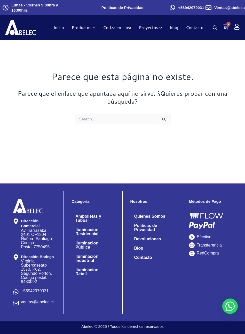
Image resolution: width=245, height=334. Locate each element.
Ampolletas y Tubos (88, 218)
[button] (230, 306)
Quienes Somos (149, 216)
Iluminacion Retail (86, 272)
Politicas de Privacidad (122, 7)
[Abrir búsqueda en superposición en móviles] (215, 27)
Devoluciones (147, 239)
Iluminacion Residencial (86, 231)
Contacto (143, 257)
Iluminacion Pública (86, 245)
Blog (139, 248)
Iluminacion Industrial (86, 258)
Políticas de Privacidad (145, 227)
